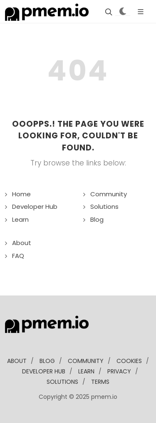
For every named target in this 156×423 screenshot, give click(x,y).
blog (47, 361)
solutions (62, 382)
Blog (97, 219)
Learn (20, 219)
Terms (100, 382)
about (17, 361)
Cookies (129, 361)
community (86, 361)
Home (21, 194)
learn (86, 371)
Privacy (119, 371)
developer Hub (43, 371)
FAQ (18, 255)
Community (108, 194)
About (21, 242)
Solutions (104, 206)
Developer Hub (34, 206)
